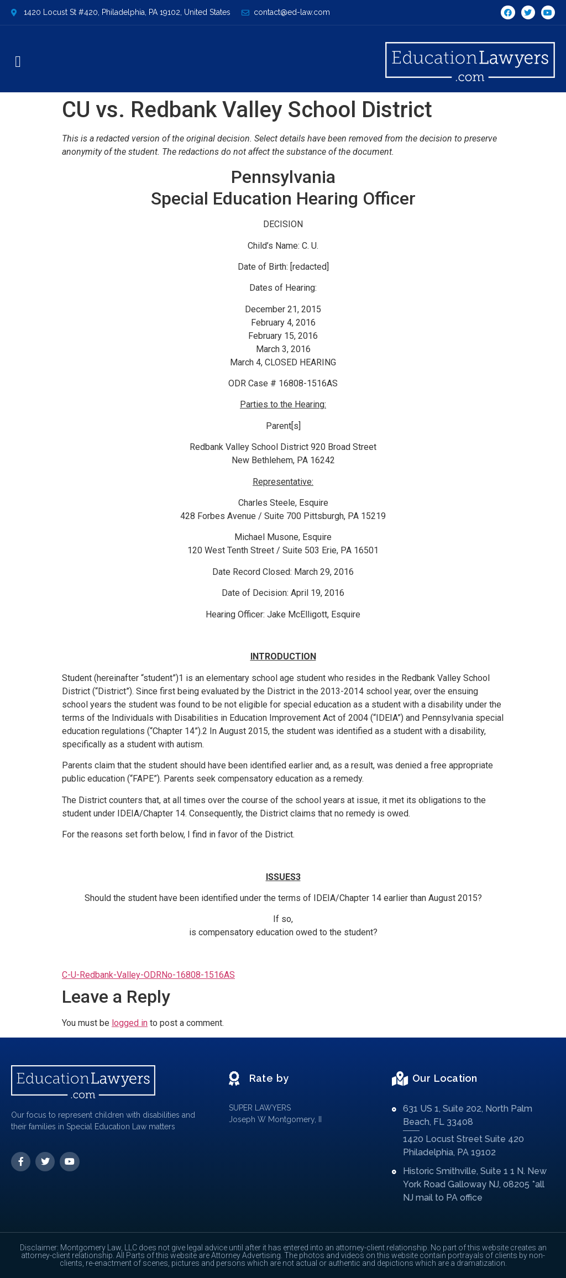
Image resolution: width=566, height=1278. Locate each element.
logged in (130, 1023)
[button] (18, 62)
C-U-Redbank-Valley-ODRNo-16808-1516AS (148, 975)
